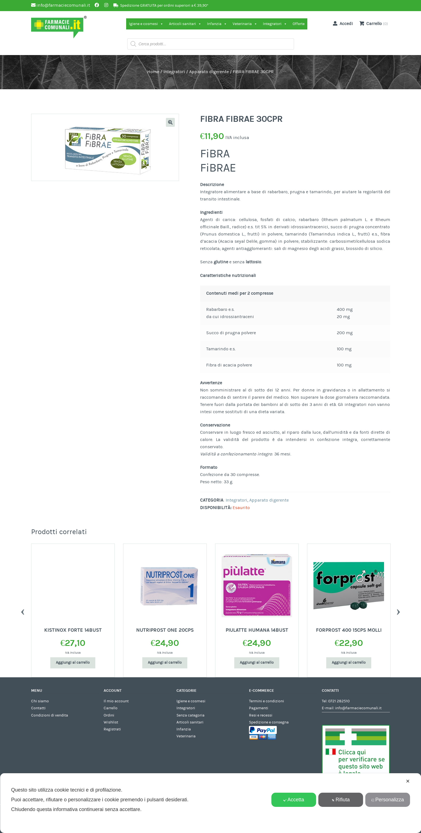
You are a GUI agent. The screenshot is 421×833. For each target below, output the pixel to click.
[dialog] (210, 803)
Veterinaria (245, 24)
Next (398, 611)
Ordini (109, 715)
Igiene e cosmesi (146, 24)
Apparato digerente (209, 71)
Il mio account (116, 701)
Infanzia (217, 24)
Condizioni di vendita (49, 715)
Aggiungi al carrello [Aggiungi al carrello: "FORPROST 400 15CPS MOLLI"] (349, 662)
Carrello (111, 708)
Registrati (112, 729)
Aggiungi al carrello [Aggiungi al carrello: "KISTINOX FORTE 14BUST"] (73, 662)
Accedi (342, 23)
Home (153, 71)
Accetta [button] (293, 799)
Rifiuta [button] (341, 799)
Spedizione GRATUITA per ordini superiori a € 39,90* (164, 5)
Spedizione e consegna (269, 722)
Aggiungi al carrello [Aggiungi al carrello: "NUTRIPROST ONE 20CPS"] (165, 662)
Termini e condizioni (266, 701)
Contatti (38, 708)
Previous (23, 611)
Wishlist (111, 722)
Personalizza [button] (387, 799)
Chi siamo (40, 701)
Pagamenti (258, 708)
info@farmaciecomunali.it (358, 708)
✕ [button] (408, 781)
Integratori (275, 24)
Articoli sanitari (185, 24)
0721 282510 (339, 701)
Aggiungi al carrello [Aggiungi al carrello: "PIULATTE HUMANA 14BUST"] (257, 662)
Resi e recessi (260, 715)
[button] (170, 122)
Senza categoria (190, 715)
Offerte (299, 24)
